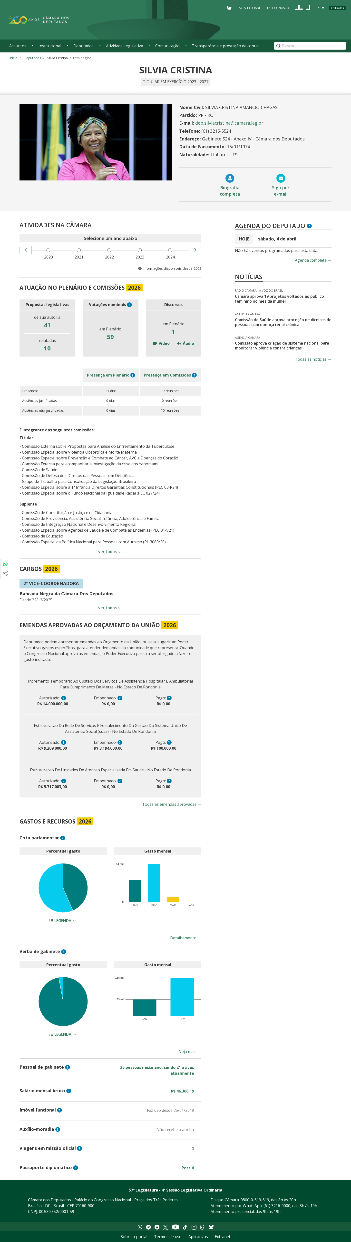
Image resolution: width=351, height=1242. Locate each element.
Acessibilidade (250, 8)
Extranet (222, 1236)
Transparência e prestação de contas (226, 46)
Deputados (83, 46)
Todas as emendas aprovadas (171, 804)
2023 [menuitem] (140, 257)
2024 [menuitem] (171, 257)
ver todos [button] (107, 551)
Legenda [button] (60, 920)
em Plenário (108, 375)
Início (13, 58)
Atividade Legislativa (124, 46)
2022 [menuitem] (110, 257)
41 (47, 325)
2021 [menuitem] (80, 257)
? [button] (129, 304)
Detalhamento (185, 938)
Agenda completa (313, 260)
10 (47, 348)
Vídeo (161, 343)
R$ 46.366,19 (182, 1091)
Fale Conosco (278, 8)
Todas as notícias (313, 359)
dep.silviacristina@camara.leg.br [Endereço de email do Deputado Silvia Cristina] (229, 123)
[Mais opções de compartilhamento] (5, 574)
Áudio (185, 343)
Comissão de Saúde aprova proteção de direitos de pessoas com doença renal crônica (283, 322)
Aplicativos (198, 1236)
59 (110, 337)
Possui (188, 1168)
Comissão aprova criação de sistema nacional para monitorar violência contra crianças (282, 345)
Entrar (336, 8)
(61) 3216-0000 (276, 1205)
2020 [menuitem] (49, 257)
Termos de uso (168, 1236)
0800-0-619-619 (255, 1199)
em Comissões (167, 375)
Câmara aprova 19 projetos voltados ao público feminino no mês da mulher (279, 299)
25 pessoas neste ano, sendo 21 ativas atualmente (157, 1070)
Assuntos (17, 46)
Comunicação (167, 46)
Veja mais (190, 1051)
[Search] (310, 46)
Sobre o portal (134, 1236)
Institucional (50, 46)
